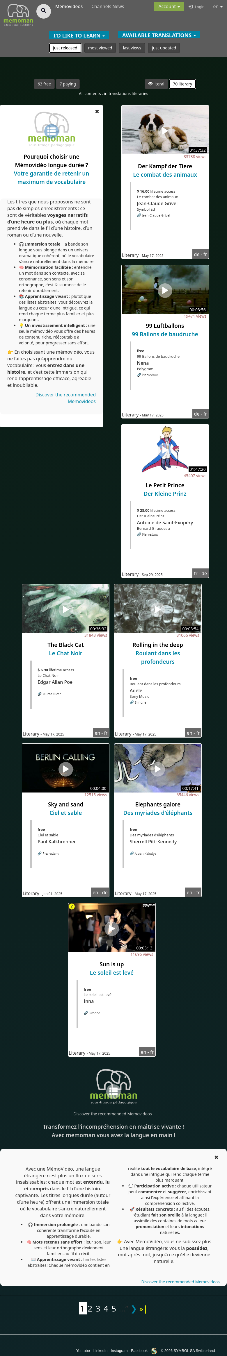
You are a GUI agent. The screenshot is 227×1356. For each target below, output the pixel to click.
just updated (164, 48)
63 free (44, 84)
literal (156, 84)
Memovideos (69, 6)
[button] (169, 6)
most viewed (100, 48)
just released (65, 48)
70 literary (182, 84)
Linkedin (100, 1350)
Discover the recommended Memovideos (112, 1114)
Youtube (83, 1350)
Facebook (139, 1350)
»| (143, 1308)
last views (132, 48)
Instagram (119, 1350)
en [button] (218, 6)
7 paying (68, 84)
